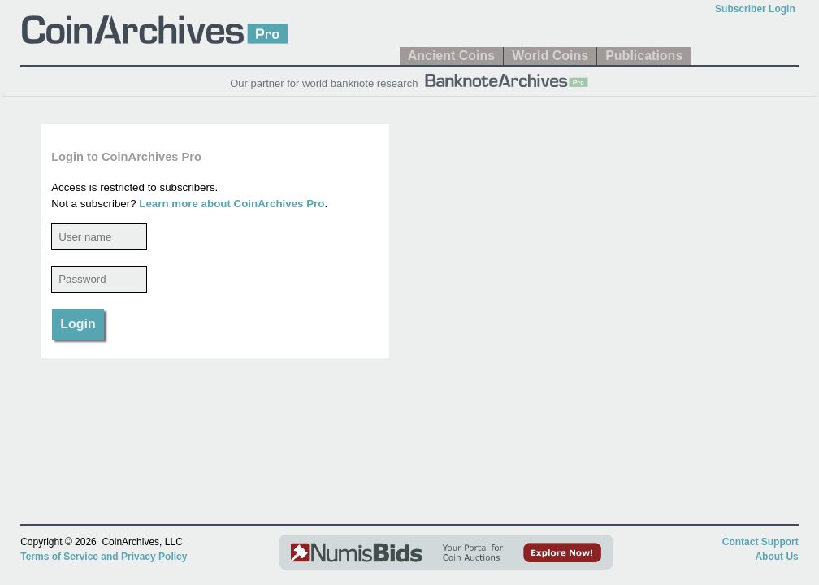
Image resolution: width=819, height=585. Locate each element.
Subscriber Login (755, 9)
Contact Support (760, 542)
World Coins (550, 56)
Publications (643, 56)
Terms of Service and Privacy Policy (103, 556)
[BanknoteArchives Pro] (506, 79)
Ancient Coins (452, 56)
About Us (776, 556)
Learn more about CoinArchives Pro (231, 203)
